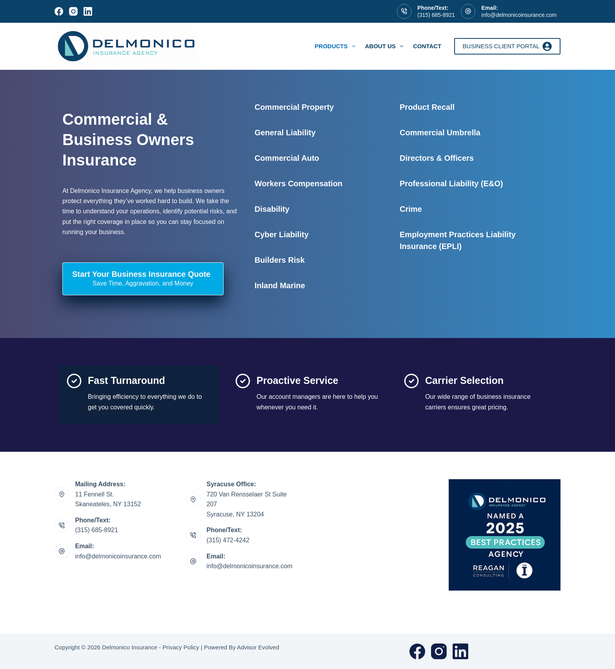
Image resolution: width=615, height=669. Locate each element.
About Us (385, 46)
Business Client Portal (507, 46)
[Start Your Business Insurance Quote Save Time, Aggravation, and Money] (143, 278)
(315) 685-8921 (436, 15)
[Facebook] (59, 11)
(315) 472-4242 (228, 540)
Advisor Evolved (258, 647)
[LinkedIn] (88, 11)
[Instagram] (73, 11)
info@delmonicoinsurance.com (519, 15)
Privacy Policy (180, 647)
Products (336, 46)
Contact (427, 46)
